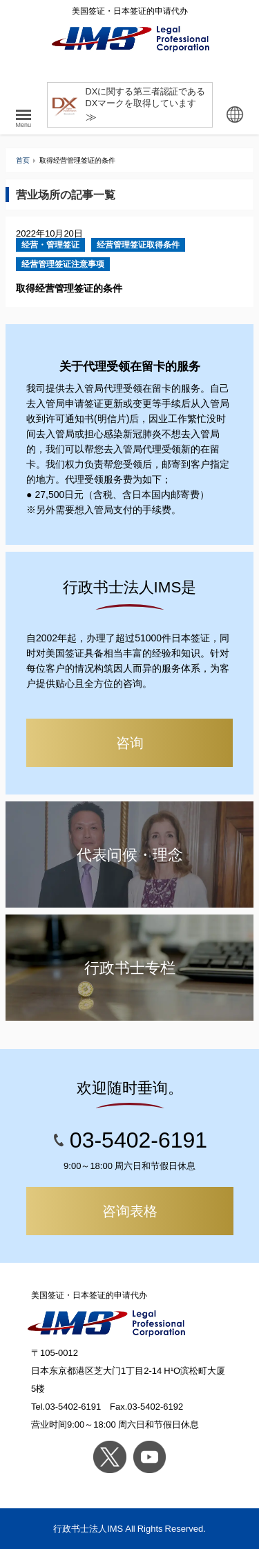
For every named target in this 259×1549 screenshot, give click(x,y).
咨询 (130, 743)
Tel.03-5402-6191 (66, 1406)
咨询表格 (129, 1211)
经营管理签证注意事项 (62, 264)
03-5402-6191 (138, 1140)
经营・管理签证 (50, 245)
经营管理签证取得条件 (138, 245)
